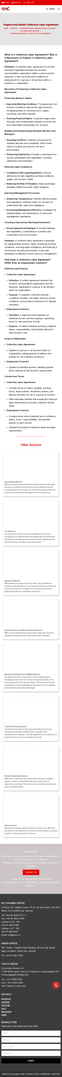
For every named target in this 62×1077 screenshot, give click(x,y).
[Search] (58, 9)
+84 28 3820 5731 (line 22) (38, 879)
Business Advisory (12, 581)
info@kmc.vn (14, 935)
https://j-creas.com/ (16, 986)
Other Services (31, 445)
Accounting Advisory (13, 482)
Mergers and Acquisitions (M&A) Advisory (22, 674)
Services (14, 28)
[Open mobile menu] (50, 9)
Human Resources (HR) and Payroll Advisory (38, 28)
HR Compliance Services (29, 31)
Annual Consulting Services (16, 776)
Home (6, 28)
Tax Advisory (9, 531)
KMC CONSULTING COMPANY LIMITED (40, 1074)
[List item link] (31, 999)
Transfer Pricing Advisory (15, 727)
